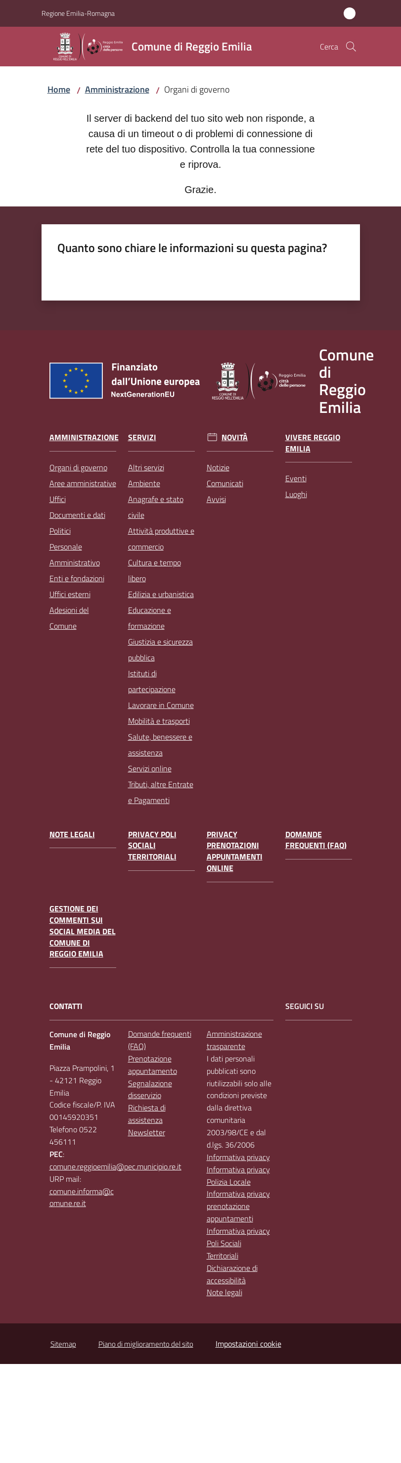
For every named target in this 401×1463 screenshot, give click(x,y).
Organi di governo (78, 467)
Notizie (218, 467)
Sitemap (63, 1344)
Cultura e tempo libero (154, 570)
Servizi (142, 437)
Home (58, 89)
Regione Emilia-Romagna (78, 13)
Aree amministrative (82, 483)
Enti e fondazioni (76, 578)
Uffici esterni (69, 594)
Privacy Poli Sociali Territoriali (152, 846)
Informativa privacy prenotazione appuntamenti (238, 1206)
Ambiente (144, 483)
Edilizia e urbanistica (161, 594)
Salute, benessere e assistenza (160, 744)
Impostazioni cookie (248, 1344)
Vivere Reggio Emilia (312, 443)
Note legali (72, 834)
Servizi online (150, 768)
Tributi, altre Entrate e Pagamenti (160, 792)
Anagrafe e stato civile (155, 507)
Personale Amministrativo (74, 554)
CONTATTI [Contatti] (66, 1006)
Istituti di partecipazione (152, 681)
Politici (60, 531)
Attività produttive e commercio (161, 539)
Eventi (296, 478)
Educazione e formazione (149, 618)
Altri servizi (146, 467)
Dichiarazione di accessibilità (232, 1274)
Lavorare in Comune (161, 705)
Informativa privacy (238, 1157)
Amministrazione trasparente (234, 1040)
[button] (351, 46)
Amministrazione (117, 89)
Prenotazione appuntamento (152, 1065)
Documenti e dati (77, 515)
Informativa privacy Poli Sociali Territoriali (238, 1243)
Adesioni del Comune (69, 618)
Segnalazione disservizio (150, 1089)
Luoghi (296, 494)
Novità (235, 437)
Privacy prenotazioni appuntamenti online (235, 851)
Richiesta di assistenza (147, 1114)
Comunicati (225, 483)
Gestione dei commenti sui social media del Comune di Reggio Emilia (82, 931)
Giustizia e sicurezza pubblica (160, 649)
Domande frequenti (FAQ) (316, 840)
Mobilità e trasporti (159, 721)
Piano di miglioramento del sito (145, 1344)
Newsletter (146, 1132)
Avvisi (216, 499)
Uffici (57, 499)
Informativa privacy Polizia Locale (238, 1175)
